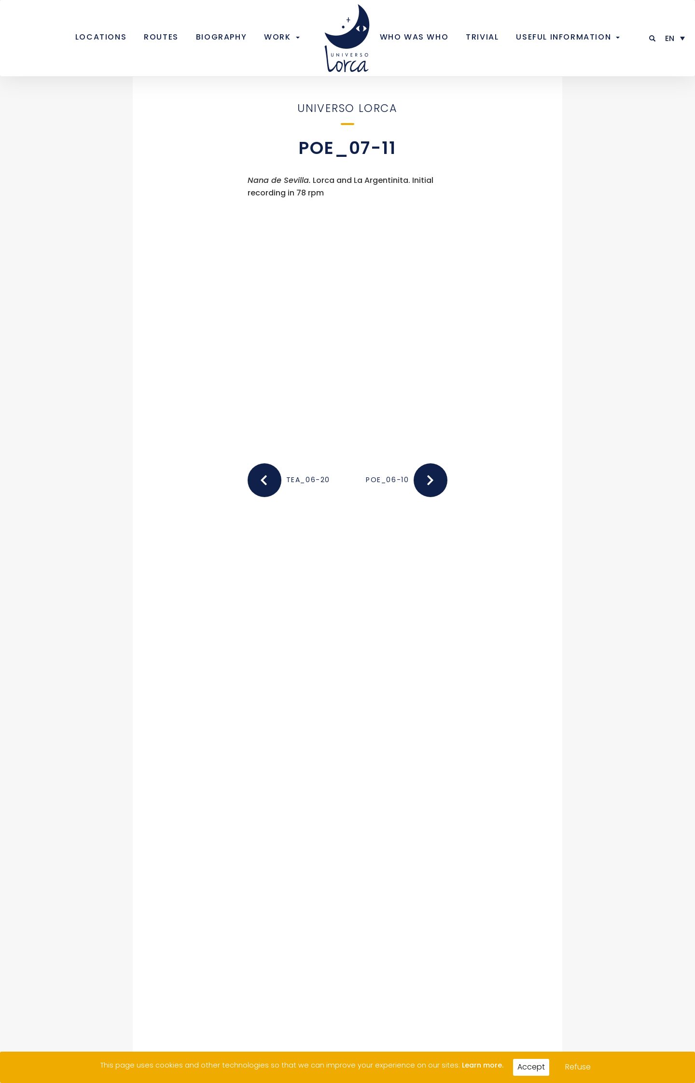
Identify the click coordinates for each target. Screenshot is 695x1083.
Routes (161, 36)
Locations (100, 36)
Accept (531, 1066)
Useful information (563, 36)
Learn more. (482, 1065)
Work (277, 36)
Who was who (414, 36)
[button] (652, 38)
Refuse (578, 1066)
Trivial (482, 36)
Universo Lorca (347, 108)
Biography (221, 36)
